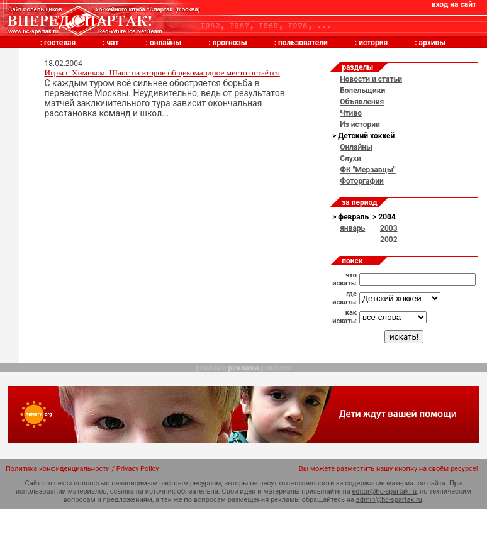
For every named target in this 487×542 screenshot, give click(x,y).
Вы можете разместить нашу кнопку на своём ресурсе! (388, 469)
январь (352, 228)
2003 (389, 228)
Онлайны (356, 147)
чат (112, 42)
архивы (432, 42)
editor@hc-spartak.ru (384, 491)
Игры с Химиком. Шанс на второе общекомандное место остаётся (162, 72)
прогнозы (230, 42)
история (373, 42)
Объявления (362, 101)
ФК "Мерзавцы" (368, 169)
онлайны (165, 42)
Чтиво (351, 113)
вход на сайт (454, 4)
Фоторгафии (362, 181)
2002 (389, 239)
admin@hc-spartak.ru (389, 499)
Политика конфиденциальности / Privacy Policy (82, 469)
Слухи (350, 158)
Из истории (360, 124)
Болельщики (362, 90)
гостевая (60, 42)
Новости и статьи (371, 79)
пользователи (303, 42)
